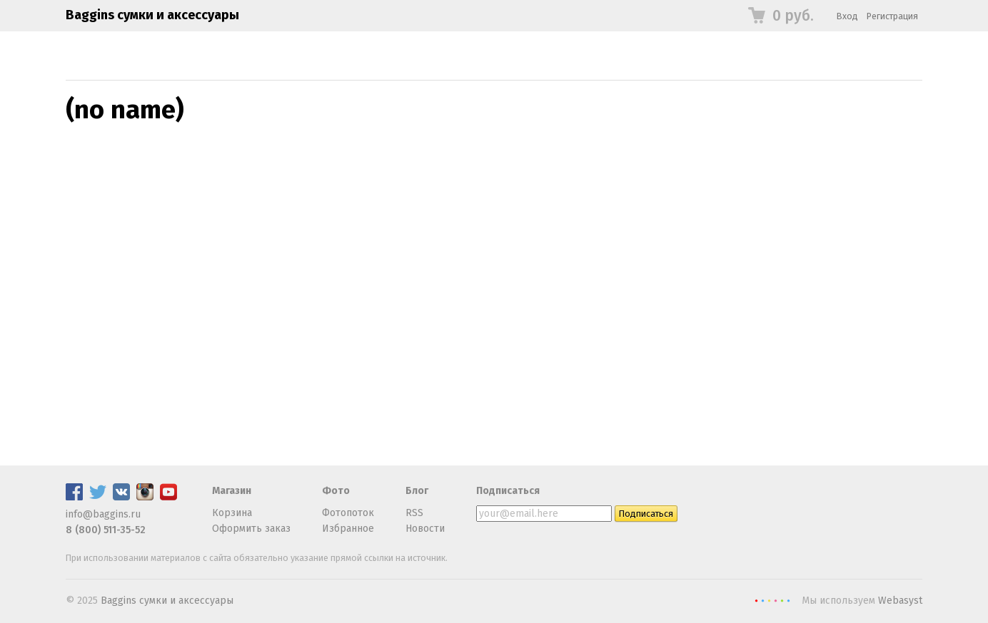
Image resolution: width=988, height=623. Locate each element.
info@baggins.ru (103, 514)
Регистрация (892, 16)
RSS (414, 513)
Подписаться (508, 491)
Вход (847, 16)
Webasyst (900, 600)
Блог (416, 491)
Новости (425, 528)
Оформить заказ (251, 528)
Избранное (348, 528)
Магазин (231, 491)
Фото (336, 491)
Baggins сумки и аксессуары (152, 15)
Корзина (232, 513)
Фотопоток (348, 513)
